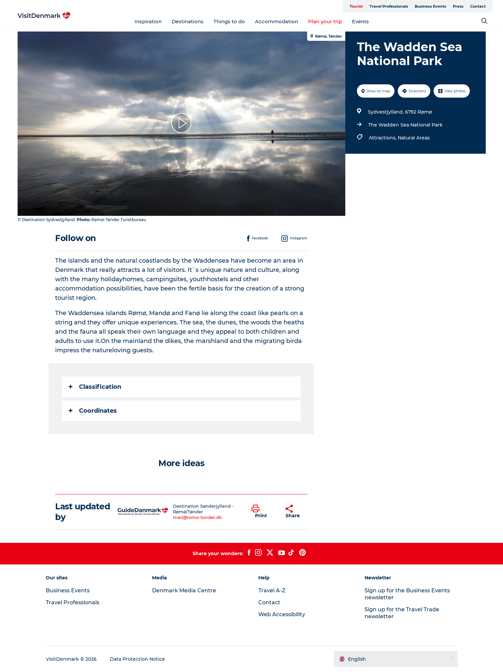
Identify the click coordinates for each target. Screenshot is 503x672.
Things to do (229, 21)
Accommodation (276, 21)
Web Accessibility (281, 614)
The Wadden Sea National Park (405, 125)
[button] (263, 512)
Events (360, 21)
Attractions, (383, 138)
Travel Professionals (389, 6)
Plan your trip (325, 21)
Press (458, 6)
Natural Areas (414, 138)
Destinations (188, 21)
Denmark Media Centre (184, 590)
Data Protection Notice (137, 659)
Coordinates (93, 410)
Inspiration (148, 21)
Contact (478, 6)
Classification (95, 386)
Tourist (356, 6)
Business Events (430, 6)
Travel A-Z (272, 590)
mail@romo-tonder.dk (197, 517)
